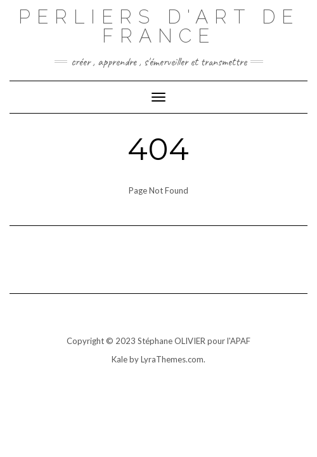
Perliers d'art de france (158, 26)
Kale (119, 359)
